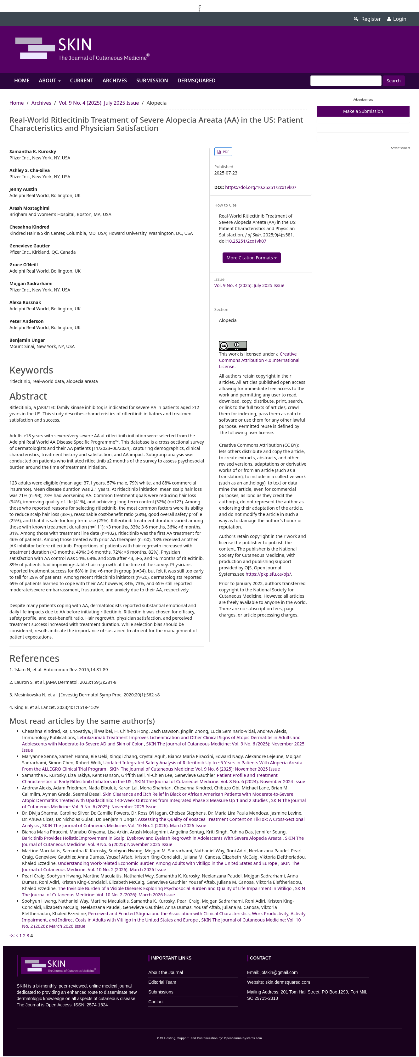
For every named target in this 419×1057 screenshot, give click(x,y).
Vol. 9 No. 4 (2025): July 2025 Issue (99, 102)
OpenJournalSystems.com (243, 1038)
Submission (152, 80)
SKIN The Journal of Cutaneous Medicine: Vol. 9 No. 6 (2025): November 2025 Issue (195, 769)
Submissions (160, 991)
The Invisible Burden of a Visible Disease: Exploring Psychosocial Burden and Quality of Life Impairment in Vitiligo (175, 888)
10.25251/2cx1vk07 (246, 241)
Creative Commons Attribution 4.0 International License (259, 360)
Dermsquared (197, 80)
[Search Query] (346, 80)
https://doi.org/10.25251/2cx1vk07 (260, 187)
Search (394, 81)
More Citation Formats (252, 258)
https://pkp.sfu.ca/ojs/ (268, 574)
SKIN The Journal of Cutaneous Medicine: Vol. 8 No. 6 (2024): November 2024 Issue (220, 781)
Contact (155, 1001)
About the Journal (165, 972)
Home (21, 80)
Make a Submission (363, 111)
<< (11, 935)
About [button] (49, 80)
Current (81, 80)
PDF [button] (225, 151)
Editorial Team (162, 982)
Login (396, 18)
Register (367, 18)
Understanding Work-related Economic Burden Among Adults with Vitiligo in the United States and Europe (168, 863)
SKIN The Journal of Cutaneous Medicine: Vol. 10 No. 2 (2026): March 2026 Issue (124, 825)
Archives (115, 80)
